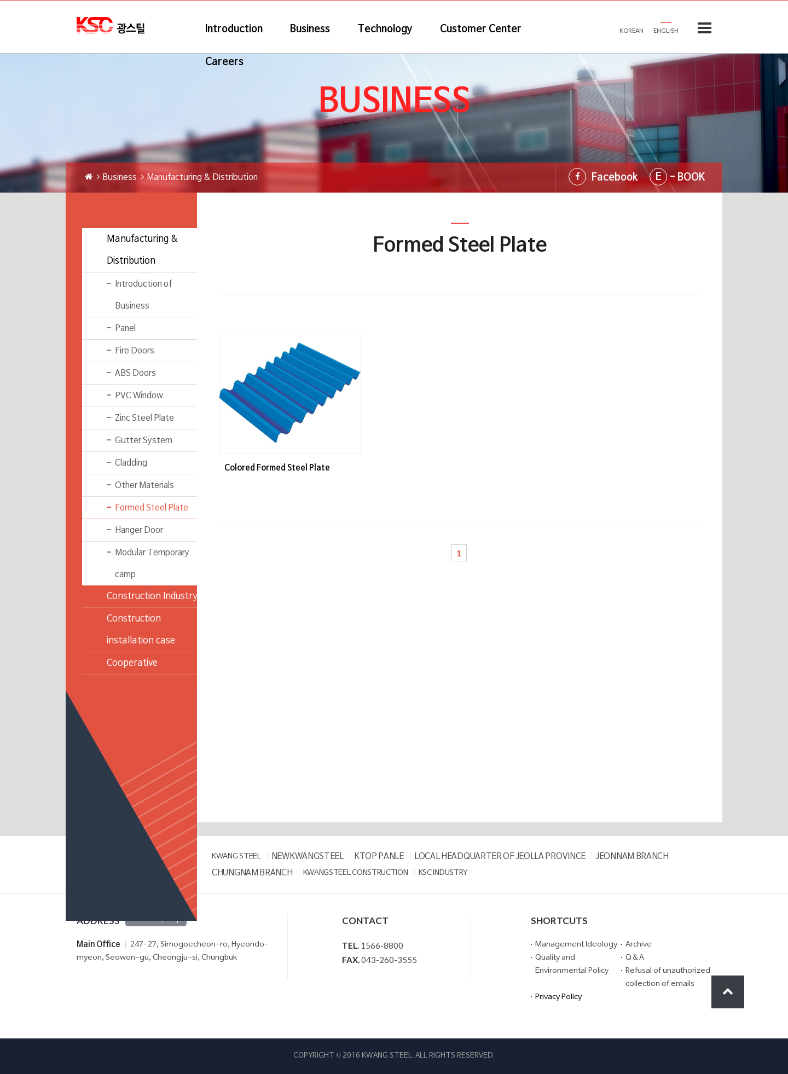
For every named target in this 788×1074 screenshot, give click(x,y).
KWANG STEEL (236, 856)
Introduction (234, 29)
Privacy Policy (558, 997)
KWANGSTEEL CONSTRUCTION (355, 873)
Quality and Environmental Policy (572, 964)
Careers (224, 62)
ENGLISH (666, 30)
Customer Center (481, 29)
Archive (638, 945)
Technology (385, 29)
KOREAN (631, 30)
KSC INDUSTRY (443, 873)
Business (310, 29)
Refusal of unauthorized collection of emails (667, 977)
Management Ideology (576, 945)
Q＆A (634, 958)
